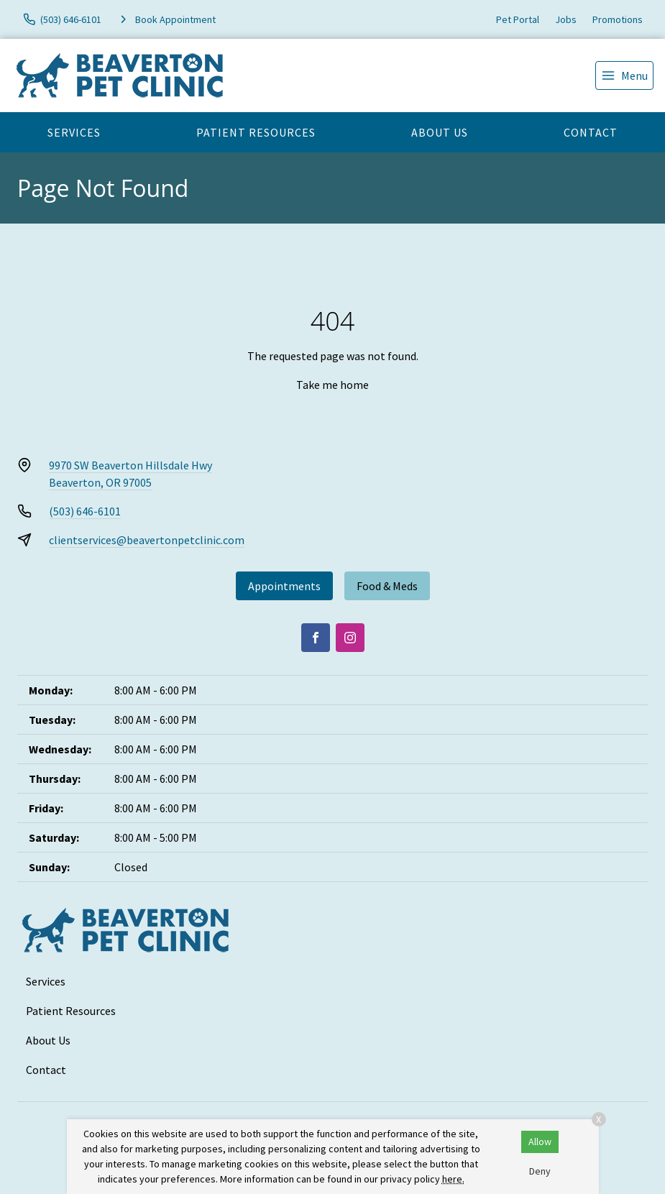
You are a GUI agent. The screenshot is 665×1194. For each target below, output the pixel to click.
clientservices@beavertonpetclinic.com (146, 540)
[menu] (624, 75)
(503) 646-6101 (85, 511)
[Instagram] (350, 637)
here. (453, 1178)
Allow (539, 1141)
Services (74, 132)
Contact (591, 132)
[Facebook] (315, 637)
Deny (540, 1171)
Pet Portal (517, 19)
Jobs (566, 19)
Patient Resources (256, 132)
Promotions (617, 19)
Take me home (332, 384)
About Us (439, 132)
